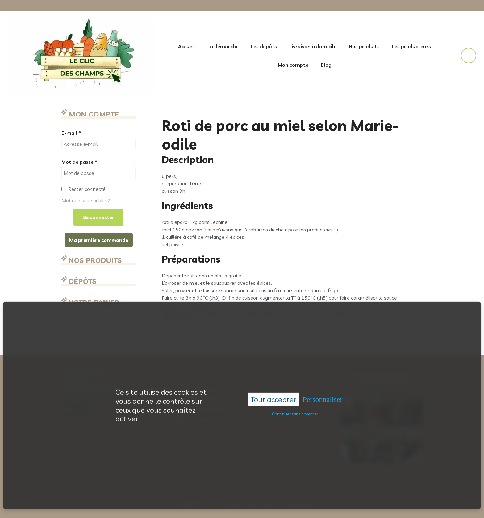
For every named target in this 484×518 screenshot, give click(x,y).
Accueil (186, 46)
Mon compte (293, 65)
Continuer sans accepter (295, 399)
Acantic (264, 503)
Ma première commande (98, 240)
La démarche (223, 46)
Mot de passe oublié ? (85, 200)
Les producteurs (411, 46)
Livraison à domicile (312, 46)
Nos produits (364, 46)
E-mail (71, 133)
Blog (326, 65)
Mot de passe (79, 162)
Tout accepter (273, 385)
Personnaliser (322, 385)
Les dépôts (264, 46)
